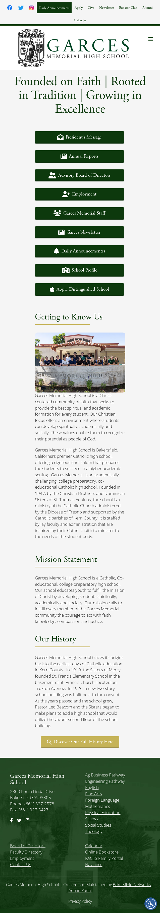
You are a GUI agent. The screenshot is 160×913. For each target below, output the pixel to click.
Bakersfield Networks (132, 884)
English (92, 787)
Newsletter (106, 8)
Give (91, 8)
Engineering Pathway (105, 781)
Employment (22, 858)
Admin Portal (80, 890)
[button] (79, 137)
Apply (79, 8)
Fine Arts (93, 794)
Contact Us (20, 864)
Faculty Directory (26, 852)
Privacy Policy (80, 901)
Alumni (147, 8)
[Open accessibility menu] (150, 903)
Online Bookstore (102, 852)
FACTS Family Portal (104, 858)
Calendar (80, 20)
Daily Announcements (54, 8)
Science (92, 819)
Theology (93, 831)
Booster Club (128, 8)
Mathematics (97, 806)
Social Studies (98, 825)
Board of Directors (27, 846)
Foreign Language (102, 800)
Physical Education (103, 812)
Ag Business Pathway (105, 775)
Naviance (93, 864)
